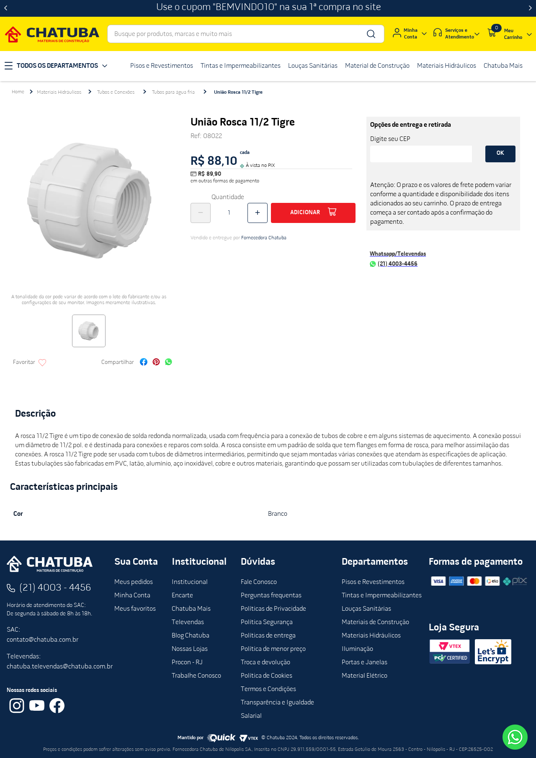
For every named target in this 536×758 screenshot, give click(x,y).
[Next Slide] (530, 8)
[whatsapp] (168, 363)
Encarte (182, 595)
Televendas (188, 622)
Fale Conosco (259, 582)
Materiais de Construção (375, 622)
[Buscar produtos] (370, 34)
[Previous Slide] (6, 8)
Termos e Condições (268, 689)
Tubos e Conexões (115, 92)
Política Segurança (267, 622)
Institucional (190, 582)
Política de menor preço (273, 649)
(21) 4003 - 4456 (55, 588)
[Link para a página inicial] (18, 92)
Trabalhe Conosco (196, 676)
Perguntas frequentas (271, 595)
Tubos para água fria (173, 92)
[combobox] (245, 34)
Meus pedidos (133, 582)
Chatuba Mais (191, 609)
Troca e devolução (265, 662)
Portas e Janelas (364, 662)
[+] (257, 213)
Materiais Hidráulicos (59, 92)
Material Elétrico (364, 676)
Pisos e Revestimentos (373, 582)
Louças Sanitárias (366, 609)
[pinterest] (156, 363)
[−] (201, 213)
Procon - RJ (187, 662)
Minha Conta (132, 595)
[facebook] (143, 363)
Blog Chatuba (190, 636)
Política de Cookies (266, 676)
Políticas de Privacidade (273, 609)
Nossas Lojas (190, 649)
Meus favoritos (135, 609)
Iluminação (357, 649)
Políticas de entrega (268, 636)
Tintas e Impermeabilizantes (382, 595)
